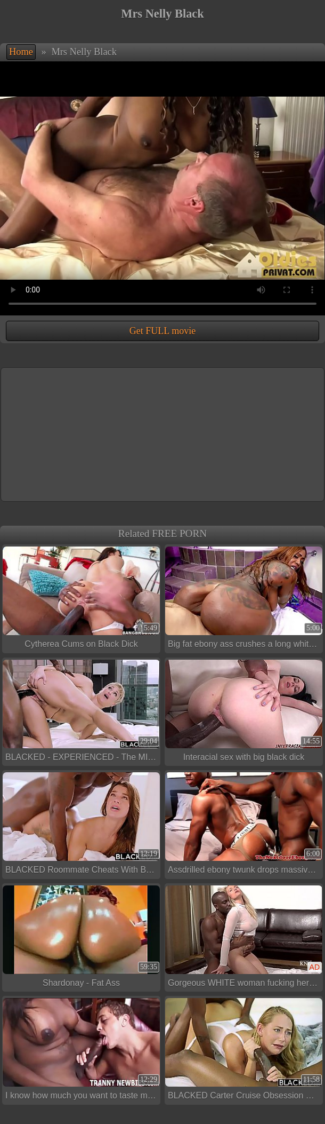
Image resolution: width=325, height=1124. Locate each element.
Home (21, 51)
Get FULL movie (162, 331)
